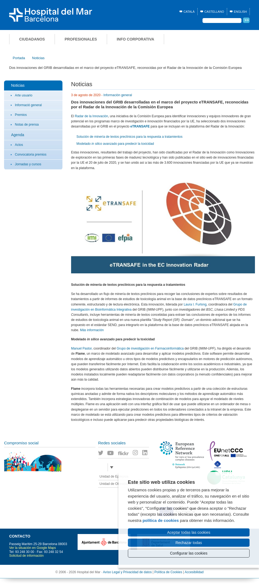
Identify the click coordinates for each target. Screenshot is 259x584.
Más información (92, 330)
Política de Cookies (168, 572)
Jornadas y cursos (28, 164)
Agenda (17, 135)
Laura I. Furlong (195, 304)
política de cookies (160, 520)
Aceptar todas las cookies (188, 532)
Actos (19, 145)
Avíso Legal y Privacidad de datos (127, 572)
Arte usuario (23, 95)
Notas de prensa (27, 124)
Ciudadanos (32, 39)
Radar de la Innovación (91, 116)
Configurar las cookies (189, 553)
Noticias (18, 85)
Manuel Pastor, (82, 348)
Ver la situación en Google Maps (32, 548)
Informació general (28, 105)
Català (189, 11)
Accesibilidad (194, 572)
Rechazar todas (188, 543)
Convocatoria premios (31, 154)
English (240, 11)
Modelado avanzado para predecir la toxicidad (115, 144)
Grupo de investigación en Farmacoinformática (151, 348)
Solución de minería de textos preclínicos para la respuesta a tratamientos (129, 137)
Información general (117, 95)
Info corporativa (135, 39)
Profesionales (81, 39)
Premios (21, 115)
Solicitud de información (26, 556)
